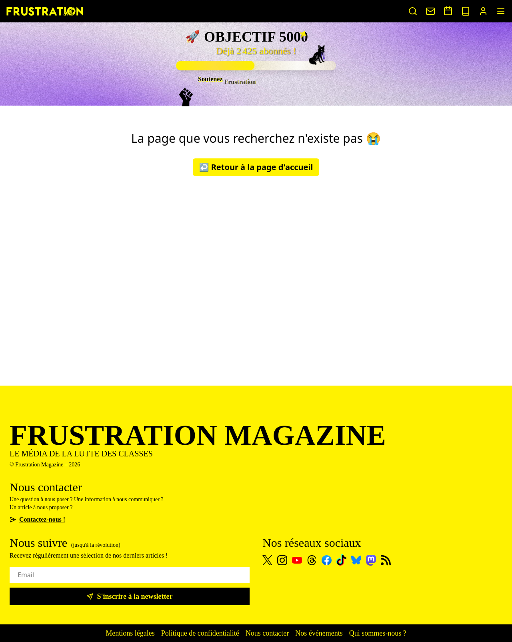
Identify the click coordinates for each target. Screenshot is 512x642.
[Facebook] (327, 560)
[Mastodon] (371, 560)
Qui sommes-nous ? (377, 633)
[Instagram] (282, 560)
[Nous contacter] (430, 11)
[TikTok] (341, 560)
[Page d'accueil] (44, 11)
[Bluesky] (356, 560)
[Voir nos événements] (448, 11)
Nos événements (318, 633)
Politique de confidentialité (200, 633)
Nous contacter (267, 633)
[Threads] (312, 560)
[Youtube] (297, 560)
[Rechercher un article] (413, 11)
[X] (267, 560)
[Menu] (501, 11)
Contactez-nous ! (37, 519)
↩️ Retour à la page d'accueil (256, 167)
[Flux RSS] (386, 560)
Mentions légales (130, 633)
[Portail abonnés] (483, 11)
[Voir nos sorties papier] (465, 11)
